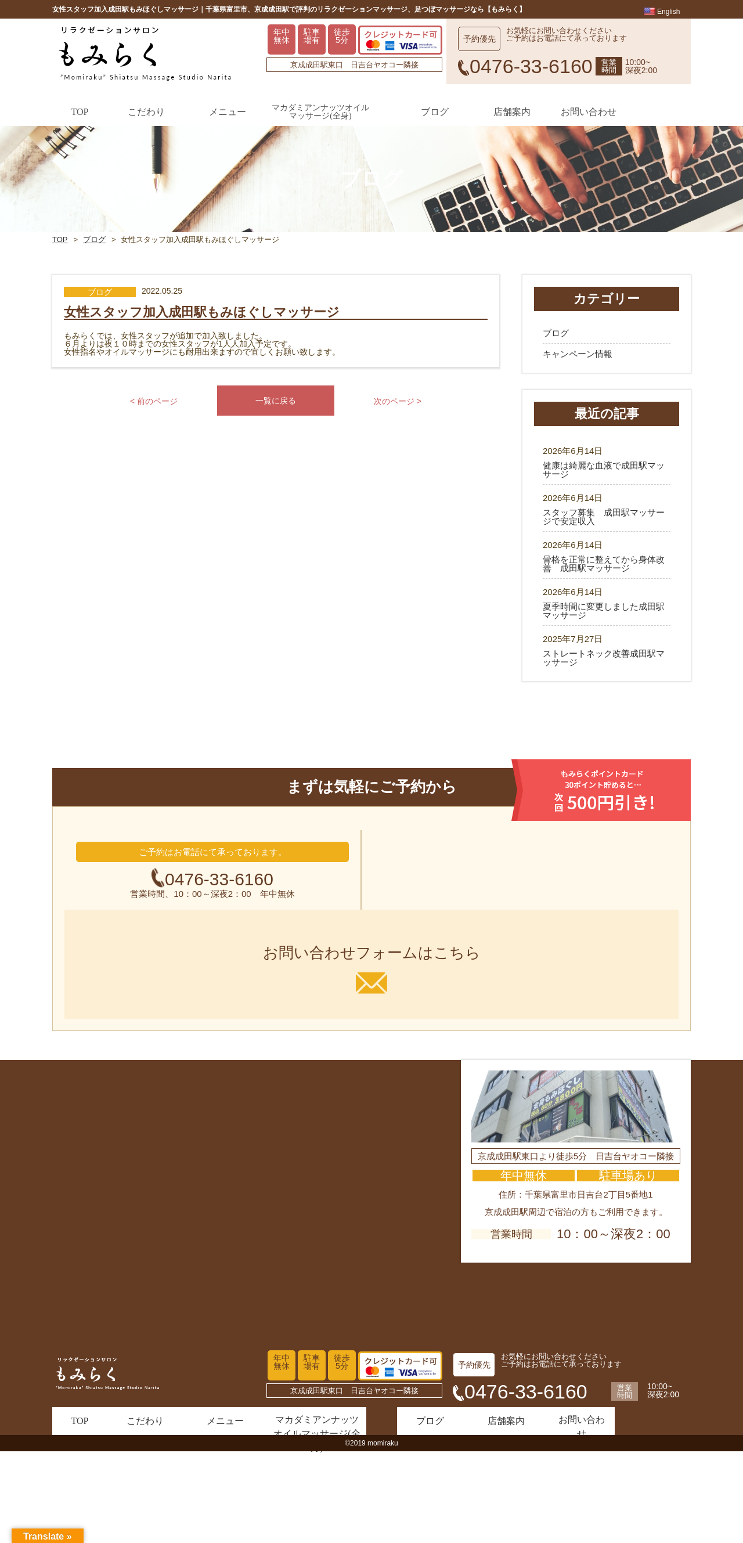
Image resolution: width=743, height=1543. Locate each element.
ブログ (95, 256)
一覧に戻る (276, 448)
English (662, 12)
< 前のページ (154, 448)
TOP (60, 256)
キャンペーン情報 (577, 386)
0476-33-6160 (219, 978)
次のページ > (398, 448)
